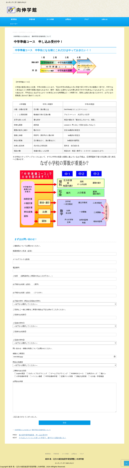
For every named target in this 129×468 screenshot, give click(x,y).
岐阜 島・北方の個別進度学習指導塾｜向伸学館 (64, 459)
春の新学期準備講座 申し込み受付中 (33, 435)
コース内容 (50, 19)
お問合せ (68, 19)
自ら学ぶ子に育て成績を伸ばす (64, 463)
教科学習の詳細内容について (41, 430)
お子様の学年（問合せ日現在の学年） (27, 301)
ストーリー (13, 24)
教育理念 (14, 19)
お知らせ (104, 19)
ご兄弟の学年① (19, 323)
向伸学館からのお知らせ (23, 430)
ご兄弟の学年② (19, 340)
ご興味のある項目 (19, 371)
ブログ (86, 19)
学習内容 (32, 19)
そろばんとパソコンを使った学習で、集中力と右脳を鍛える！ (42, 438)
